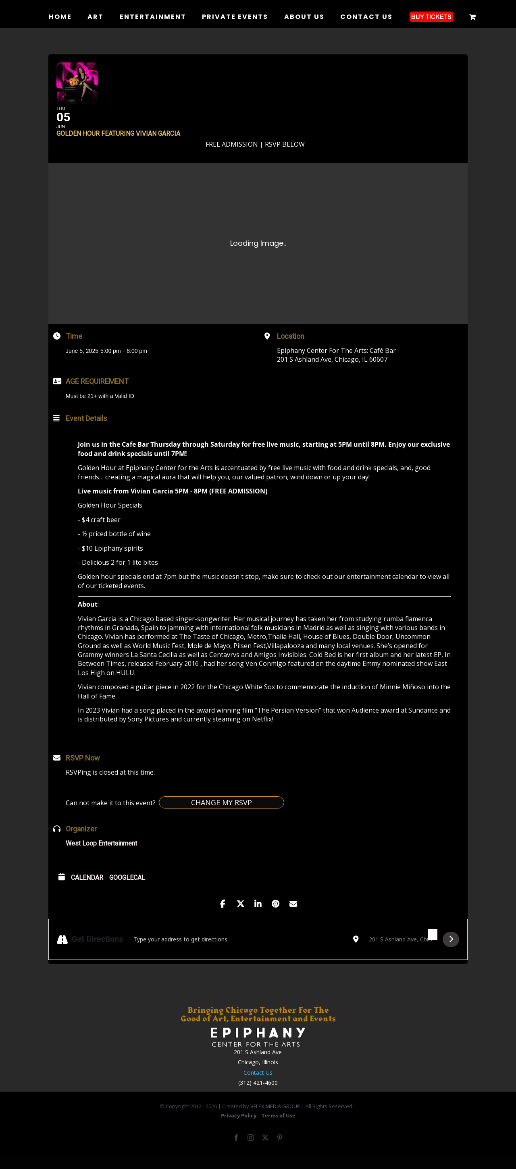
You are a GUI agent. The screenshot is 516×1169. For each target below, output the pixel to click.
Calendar (87, 890)
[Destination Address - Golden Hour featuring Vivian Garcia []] (401, 951)
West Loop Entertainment (101, 856)
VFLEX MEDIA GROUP (275, 1118)
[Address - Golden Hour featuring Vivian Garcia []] (238, 951)
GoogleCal (127, 890)
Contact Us (258, 1084)
